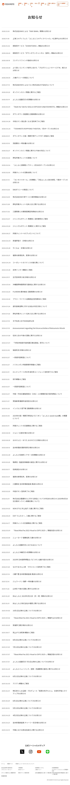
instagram (30, 751)
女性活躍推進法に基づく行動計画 (43, 772)
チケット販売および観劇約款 (8, 772)
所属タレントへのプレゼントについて (25, 763)
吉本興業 (10, 4)
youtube (39, 751)
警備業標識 (4, 776)
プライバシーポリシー (6, 769)
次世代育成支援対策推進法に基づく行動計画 (60, 773)
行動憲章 (20, 767)
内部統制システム (39, 767)
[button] (20, 4)
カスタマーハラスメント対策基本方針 (60, 770)
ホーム (3, 763)
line (47, 751)
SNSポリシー (21, 769)
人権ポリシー (38, 769)
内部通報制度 (55, 767)
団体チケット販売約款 (23, 772)
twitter (22, 751)
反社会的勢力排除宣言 (6, 767)
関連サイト (10, 763)
